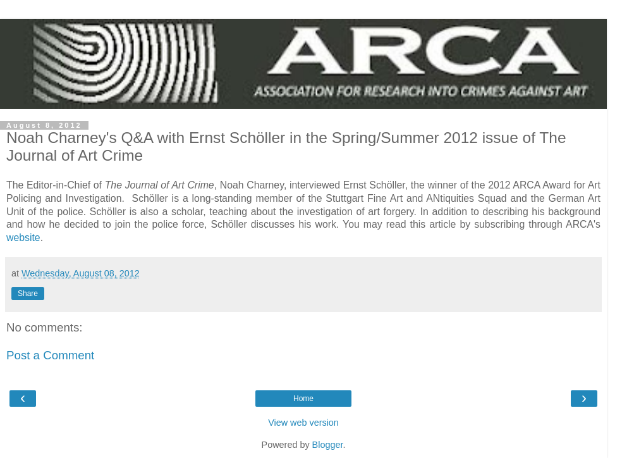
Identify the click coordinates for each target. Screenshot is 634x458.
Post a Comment (50, 355)
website (23, 237)
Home (303, 398)
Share (28, 293)
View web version (303, 423)
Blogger (327, 445)
